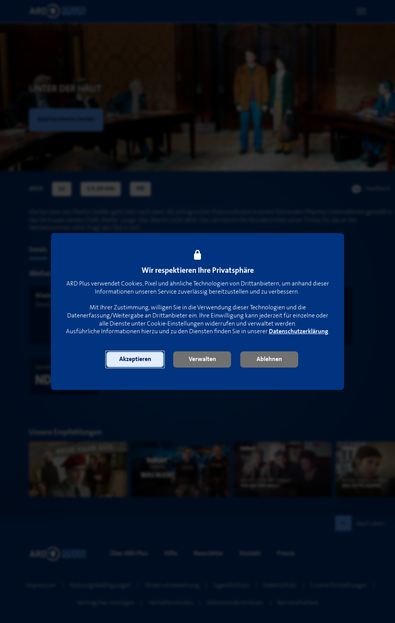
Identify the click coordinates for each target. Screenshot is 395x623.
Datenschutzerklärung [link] (298, 331)
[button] (135, 359)
